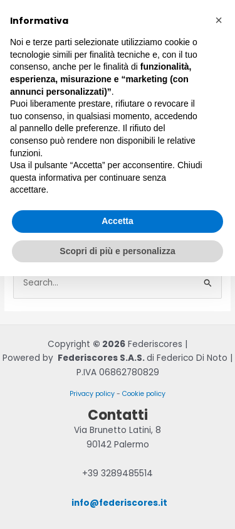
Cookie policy (143, 393)
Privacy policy (92, 393)
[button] (219, 20)
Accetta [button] (117, 221)
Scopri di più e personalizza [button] (117, 251)
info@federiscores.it (119, 503)
